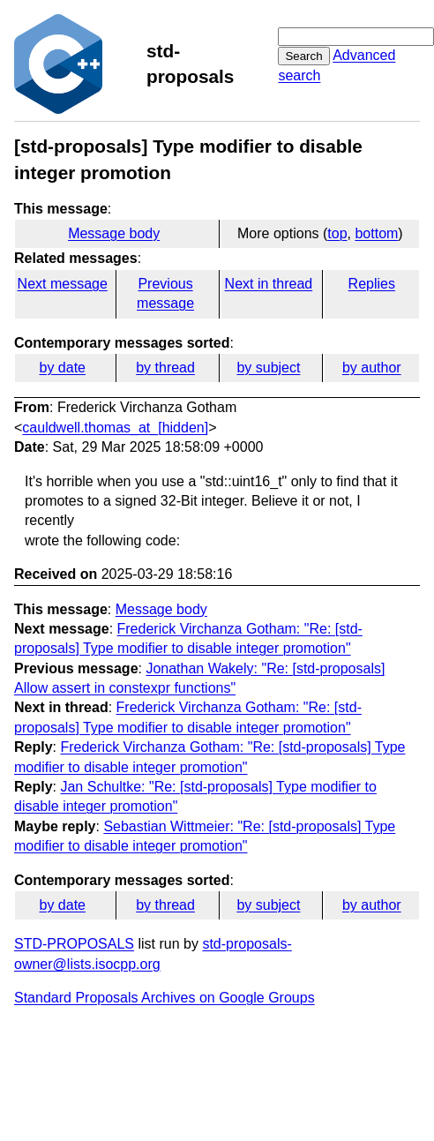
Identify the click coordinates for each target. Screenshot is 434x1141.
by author (371, 367)
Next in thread (269, 283)
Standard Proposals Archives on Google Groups (164, 997)
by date (62, 367)
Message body (114, 233)
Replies (371, 283)
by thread (165, 367)
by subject (268, 367)
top (337, 233)
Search (303, 56)
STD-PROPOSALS (74, 943)
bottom (376, 233)
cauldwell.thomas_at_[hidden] (115, 427)
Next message (63, 283)
